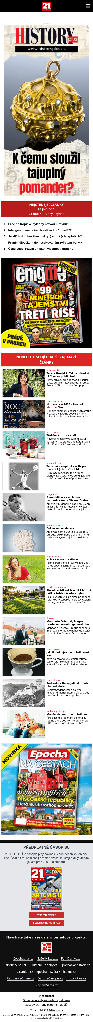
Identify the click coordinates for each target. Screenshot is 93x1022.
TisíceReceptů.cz (14, 965)
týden (60, 214)
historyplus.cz (53, 463)
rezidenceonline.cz (56, 587)
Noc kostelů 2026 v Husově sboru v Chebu (64, 406)
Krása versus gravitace (62, 559)
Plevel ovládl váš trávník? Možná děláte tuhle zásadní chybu (68, 592)
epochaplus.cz (54, 649)
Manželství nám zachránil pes (66, 714)
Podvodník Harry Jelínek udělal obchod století (67, 685)
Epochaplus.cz (23, 958)
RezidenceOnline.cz (20, 978)
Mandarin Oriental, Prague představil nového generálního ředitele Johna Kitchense (67, 623)
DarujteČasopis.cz (50, 978)
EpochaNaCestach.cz (75, 965)
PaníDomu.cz (70, 958)
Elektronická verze (46, 922)
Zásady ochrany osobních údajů (46, 1005)
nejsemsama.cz (54, 556)
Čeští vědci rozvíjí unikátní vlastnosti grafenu (40, 248)
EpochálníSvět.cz (48, 971)
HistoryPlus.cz (76, 978)
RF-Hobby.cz (55, 1010)
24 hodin (35, 214)
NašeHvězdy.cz (47, 958)
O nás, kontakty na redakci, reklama (46, 1000)
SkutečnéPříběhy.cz (43, 965)
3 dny (49, 214)
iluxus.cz (51, 618)
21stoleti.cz (46, 996)
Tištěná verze (46, 915)
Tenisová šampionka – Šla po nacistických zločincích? (66, 468)
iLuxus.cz (69, 971)
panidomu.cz (53, 525)
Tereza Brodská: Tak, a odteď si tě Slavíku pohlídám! (67, 375)
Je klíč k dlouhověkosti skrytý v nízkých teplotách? (45, 236)
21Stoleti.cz (25, 971)
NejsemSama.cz (46, 985)
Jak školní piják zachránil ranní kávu (67, 654)
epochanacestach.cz (57, 401)
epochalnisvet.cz (55, 680)
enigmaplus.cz (54, 494)
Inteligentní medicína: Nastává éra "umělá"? (40, 230)
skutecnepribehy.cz (56, 711)
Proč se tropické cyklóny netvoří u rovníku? (39, 224)
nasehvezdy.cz (54, 370)
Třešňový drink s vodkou (63, 435)
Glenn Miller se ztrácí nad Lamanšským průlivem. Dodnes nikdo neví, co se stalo (68, 499)
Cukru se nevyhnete (60, 528)
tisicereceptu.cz (54, 432)
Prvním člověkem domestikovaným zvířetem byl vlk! (45, 242)
